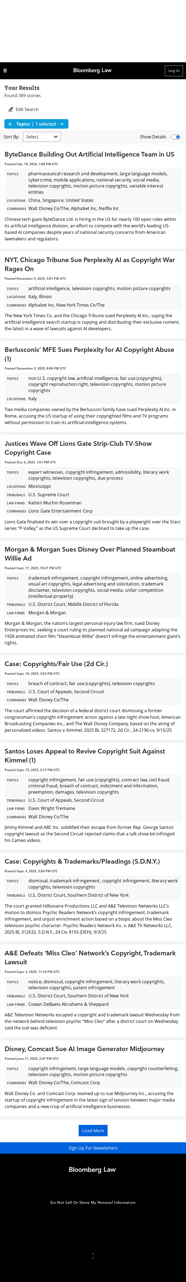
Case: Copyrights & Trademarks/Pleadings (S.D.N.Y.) (82, 861)
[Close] (11, 124)
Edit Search (23, 109)
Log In (174, 70)
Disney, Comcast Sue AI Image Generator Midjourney (84, 1049)
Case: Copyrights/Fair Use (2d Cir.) (56, 664)
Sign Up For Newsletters (93, 1148)
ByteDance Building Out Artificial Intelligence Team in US (89, 154)
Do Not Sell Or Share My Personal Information (92, 1202)
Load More (93, 1131)
